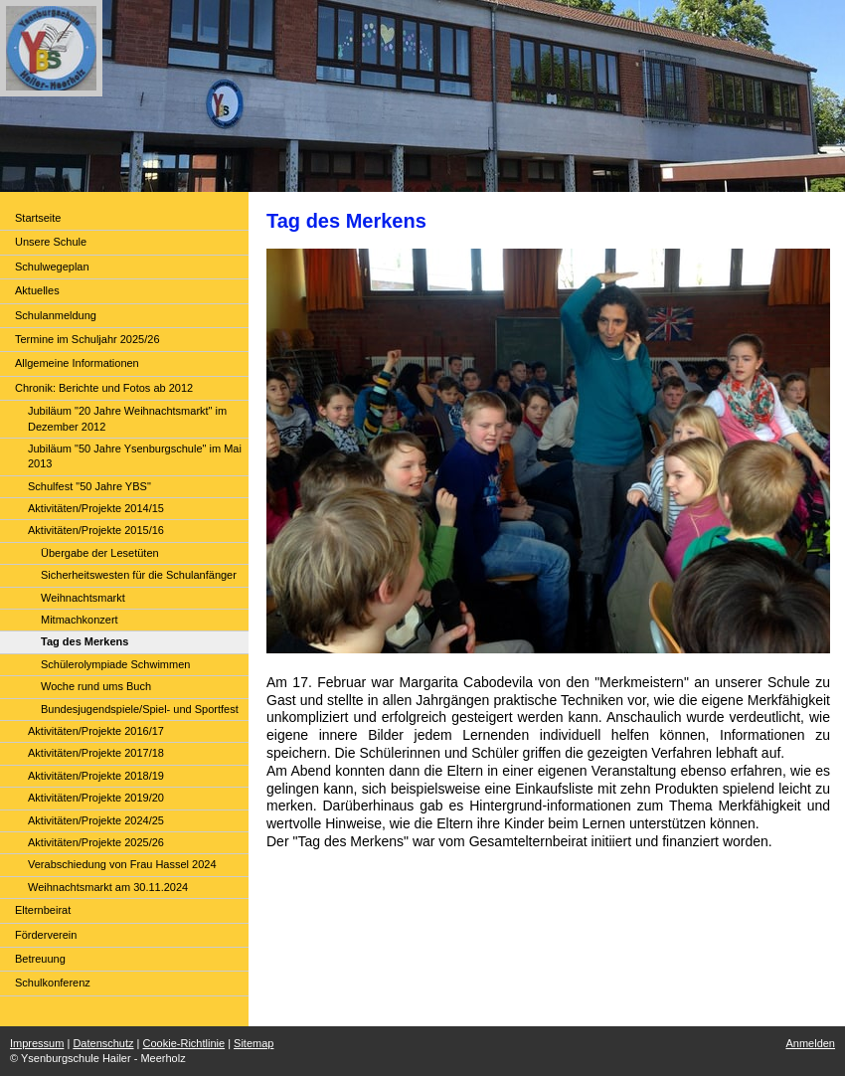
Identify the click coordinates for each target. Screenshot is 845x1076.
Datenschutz (103, 1043)
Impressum (37, 1043)
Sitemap (253, 1043)
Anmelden (810, 1043)
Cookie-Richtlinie (184, 1043)
